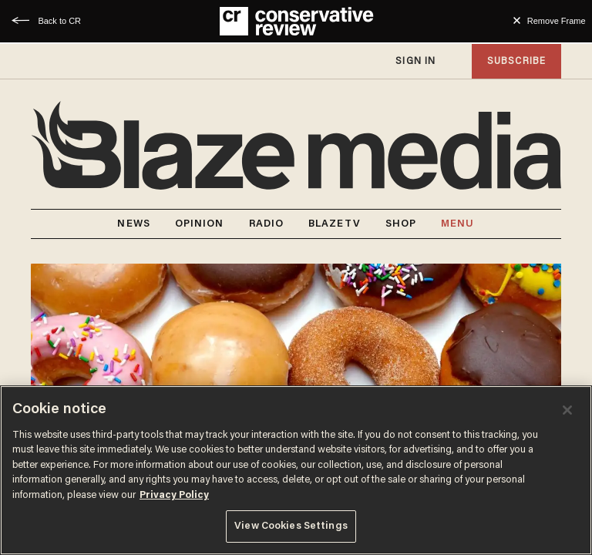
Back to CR (59, 20)
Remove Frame (556, 20)
